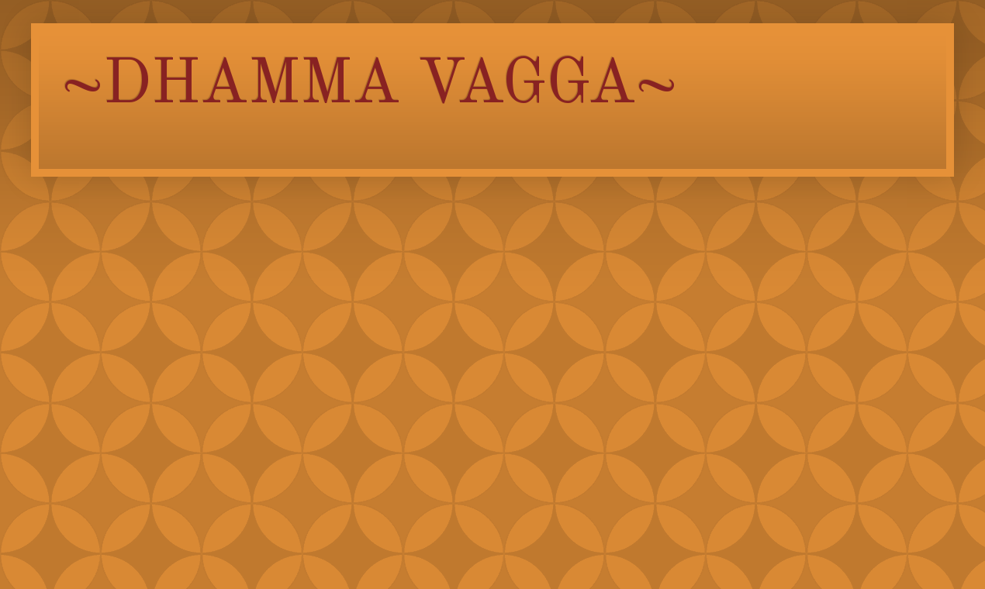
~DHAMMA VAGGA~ (369, 86)
